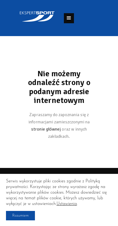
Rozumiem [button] (20, 216)
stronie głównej (46, 129)
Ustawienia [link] (66, 204)
